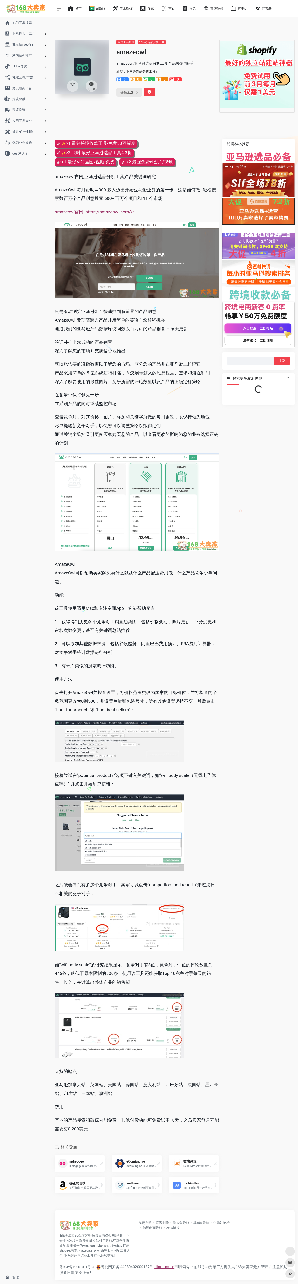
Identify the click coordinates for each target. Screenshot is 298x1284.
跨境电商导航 (152, 1228)
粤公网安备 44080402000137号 (124, 1267)
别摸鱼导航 (181, 1223)
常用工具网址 (126, 42)
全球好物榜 (221, 1223)
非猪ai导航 (201, 1223)
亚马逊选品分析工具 (151, 42)
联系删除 (162, 1223)
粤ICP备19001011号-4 (76, 1267)
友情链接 (172, 1228)
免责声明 (145, 1223)
